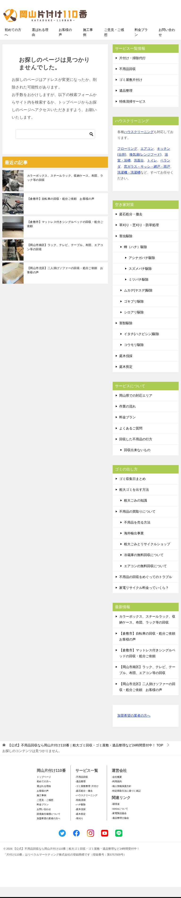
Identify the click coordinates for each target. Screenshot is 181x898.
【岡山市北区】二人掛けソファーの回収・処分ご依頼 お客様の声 (65, 281)
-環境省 (115, 815)
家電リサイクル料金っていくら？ (144, 599)
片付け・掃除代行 (132, 69)
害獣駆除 (125, 334)
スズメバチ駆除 (140, 280)
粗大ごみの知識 (135, 512)
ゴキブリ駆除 (134, 312)
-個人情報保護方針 (121, 797)
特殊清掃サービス (132, 113)
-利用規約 (117, 792)
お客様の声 (65, 43)
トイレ (152, 172)
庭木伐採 (125, 367)
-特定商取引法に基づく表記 (126, 802)
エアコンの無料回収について (145, 577)
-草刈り (79, 829)
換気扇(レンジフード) (145, 166)
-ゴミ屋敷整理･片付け (87, 797)
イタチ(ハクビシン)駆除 (141, 345)
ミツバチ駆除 (138, 291)
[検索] (55, 145)
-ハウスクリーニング (86, 806)
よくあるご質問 (130, 439)
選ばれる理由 (40, 43)
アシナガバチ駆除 (142, 269)
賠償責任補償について (48, 825)
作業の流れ (127, 417)
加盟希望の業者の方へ (133, 727)
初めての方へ (13, 43)
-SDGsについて (120, 820)
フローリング (127, 160)
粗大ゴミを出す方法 (134, 501)
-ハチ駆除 (80, 816)
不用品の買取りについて (137, 522)
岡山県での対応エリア (135, 406)
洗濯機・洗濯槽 (128, 183)
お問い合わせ (167, 43)
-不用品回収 (81, 788)
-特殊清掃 (80, 811)
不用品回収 (127, 80)
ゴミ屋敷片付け (130, 91)
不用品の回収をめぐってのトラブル (145, 588)
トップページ (44, 788)
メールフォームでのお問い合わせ (138, 27)
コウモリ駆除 (134, 356)
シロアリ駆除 (134, 323)
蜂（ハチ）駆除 (135, 258)
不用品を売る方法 (137, 533)
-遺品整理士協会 (120, 829)
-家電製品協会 (119, 824)
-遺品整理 (80, 792)
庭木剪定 (125, 378)
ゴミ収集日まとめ (132, 490)
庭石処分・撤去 (130, 225)
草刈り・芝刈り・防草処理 (139, 236)
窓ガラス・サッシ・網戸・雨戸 (147, 177)
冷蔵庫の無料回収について (144, 566)
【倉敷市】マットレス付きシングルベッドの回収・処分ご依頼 (65, 235)
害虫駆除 (125, 247)
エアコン (147, 160)
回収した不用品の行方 (135, 450)
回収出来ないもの (137, 461)
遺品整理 (125, 102)
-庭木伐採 (80, 820)
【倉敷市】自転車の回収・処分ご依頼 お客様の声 (60, 210)
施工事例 (88, 43)
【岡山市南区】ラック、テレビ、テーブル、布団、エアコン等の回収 (65, 258)
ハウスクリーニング (139, 143)
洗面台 (139, 172)
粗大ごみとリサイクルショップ (147, 555)
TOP (85, 756)
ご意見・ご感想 (114, 43)
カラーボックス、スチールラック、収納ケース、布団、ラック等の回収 (65, 189)
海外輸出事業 (134, 544)
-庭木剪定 (80, 825)
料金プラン (141, 43)
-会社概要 (117, 788)
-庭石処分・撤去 (84, 802)
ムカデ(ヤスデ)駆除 (138, 301)
